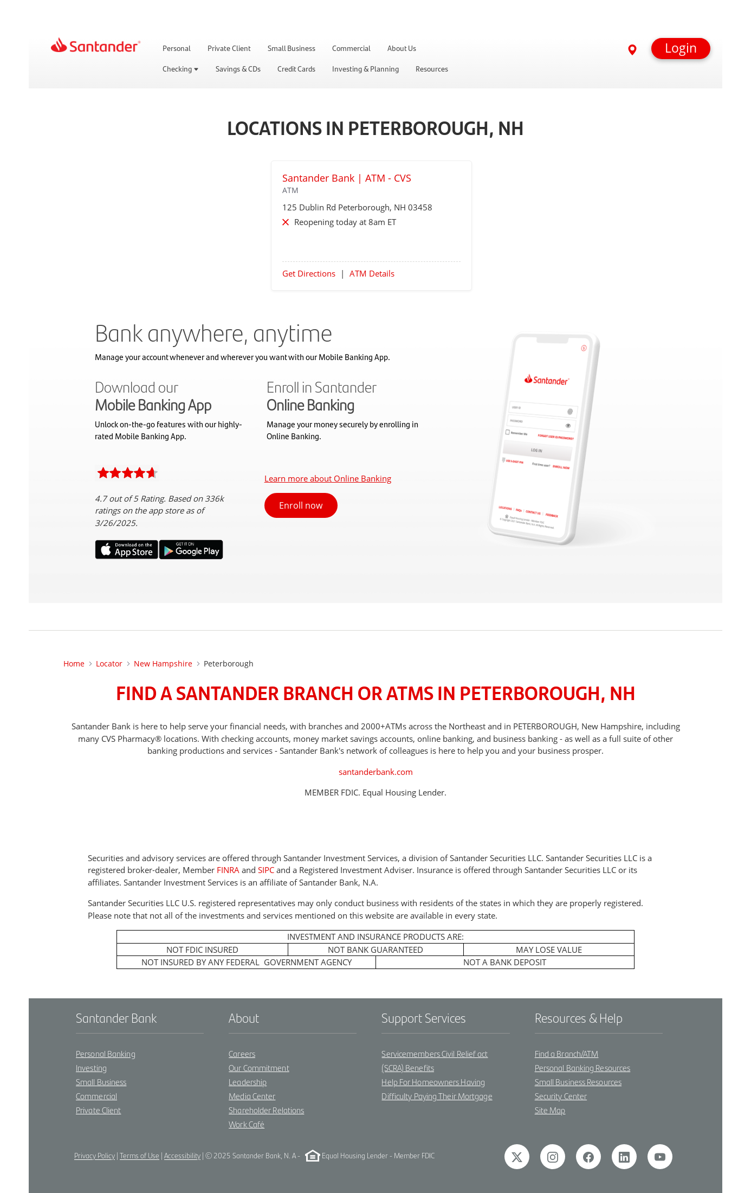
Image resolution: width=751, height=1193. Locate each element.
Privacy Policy (94, 1156)
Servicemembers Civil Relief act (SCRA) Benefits (434, 1060)
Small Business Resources (578, 1081)
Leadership (248, 1081)
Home (74, 663)
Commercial (96, 1095)
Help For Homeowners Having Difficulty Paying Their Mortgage (436, 1088)
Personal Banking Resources (583, 1067)
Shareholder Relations (266, 1110)
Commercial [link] (351, 48)
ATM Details (371, 273)
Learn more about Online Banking (327, 478)
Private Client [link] (229, 48)
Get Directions (308, 273)
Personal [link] (177, 48)
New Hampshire (163, 663)
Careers (242, 1053)
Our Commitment (259, 1067)
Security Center (561, 1095)
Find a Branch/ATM (567, 1053)
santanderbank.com (376, 771)
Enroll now (300, 505)
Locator (109, 663)
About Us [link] (401, 48)
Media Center (252, 1095)
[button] (680, 48)
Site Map (550, 1110)
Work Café (246, 1124)
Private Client (98, 1110)
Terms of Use (139, 1156)
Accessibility (182, 1156)
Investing (91, 1067)
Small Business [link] (291, 48)
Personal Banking (105, 1053)
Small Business (101, 1081)
